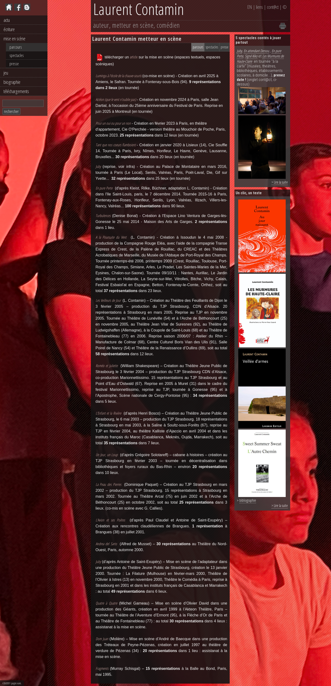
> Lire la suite (279, 182)
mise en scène (14, 38)
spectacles (16, 55)
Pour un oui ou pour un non (113, 123)
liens (259, 7)
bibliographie (247, 500)
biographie (12, 82)
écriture (9, 29)
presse (14, 63)
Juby (239, 50)
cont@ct (273, 7)
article (134, 57)
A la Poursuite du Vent (111, 237)
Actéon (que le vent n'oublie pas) (116, 99)
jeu (6, 72)
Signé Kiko (251, 56)
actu (7, 20)
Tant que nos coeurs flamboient (116, 144)
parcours (15, 47)
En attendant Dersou (256, 50)
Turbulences (103, 215)
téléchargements (16, 91)
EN (249, 7)
